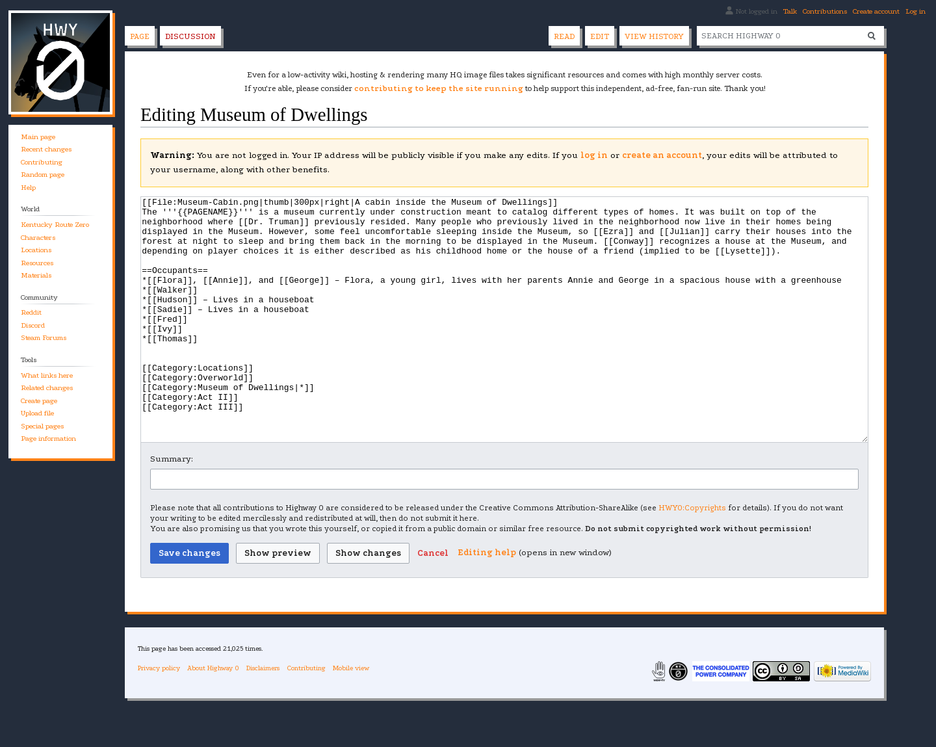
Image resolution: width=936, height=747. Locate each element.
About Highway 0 (213, 717)
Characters (38, 237)
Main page (38, 137)
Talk (790, 11)
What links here (47, 375)
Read (564, 36)
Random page (42, 174)
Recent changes (46, 149)
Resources (37, 263)
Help (28, 187)
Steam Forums (43, 338)
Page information (48, 438)
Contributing (41, 162)
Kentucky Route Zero (55, 224)
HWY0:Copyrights (692, 556)
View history (654, 36)
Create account (876, 11)
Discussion (190, 36)
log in (594, 155)
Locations (36, 250)
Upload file (37, 413)
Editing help (487, 601)
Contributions (825, 11)
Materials (36, 275)
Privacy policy (159, 717)
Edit (599, 36)
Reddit (31, 312)
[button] (432, 602)
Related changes (47, 388)
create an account (662, 155)
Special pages (42, 426)
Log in (915, 11)
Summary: (171, 507)
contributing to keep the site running (438, 88)
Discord (33, 325)
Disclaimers (263, 717)
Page (140, 36)
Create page (39, 401)
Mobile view (351, 717)
